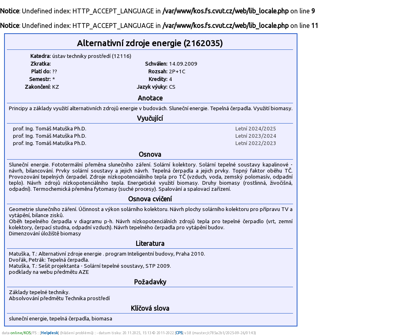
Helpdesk (49, 333)
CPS (179, 333)
